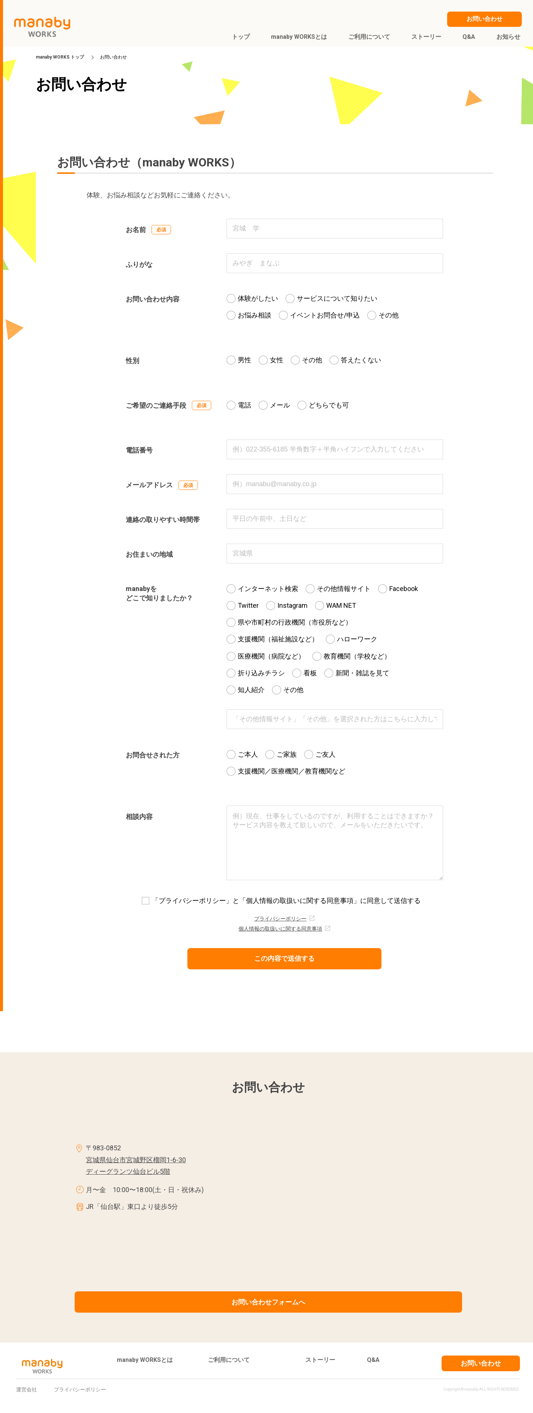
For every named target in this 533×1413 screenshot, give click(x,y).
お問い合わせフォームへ (268, 1302)
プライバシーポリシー (280, 919)
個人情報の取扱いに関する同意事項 (280, 929)
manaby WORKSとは (145, 1359)
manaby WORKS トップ (60, 57)
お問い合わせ (481, 1363)
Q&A (373, 1359)
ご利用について (229, 1359)
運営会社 (26, 1389)
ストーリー (320, 1359)
